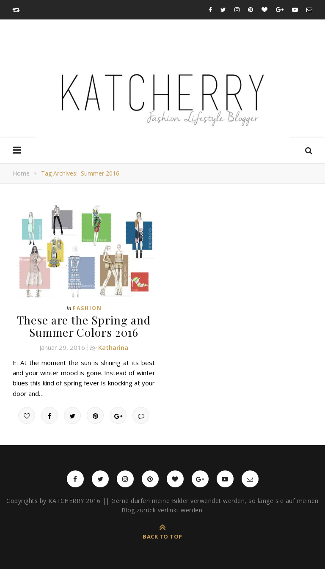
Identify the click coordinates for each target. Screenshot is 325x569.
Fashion (87, 308)
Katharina (113, 347)
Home (21, 173)
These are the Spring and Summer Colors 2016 (84, 326)
